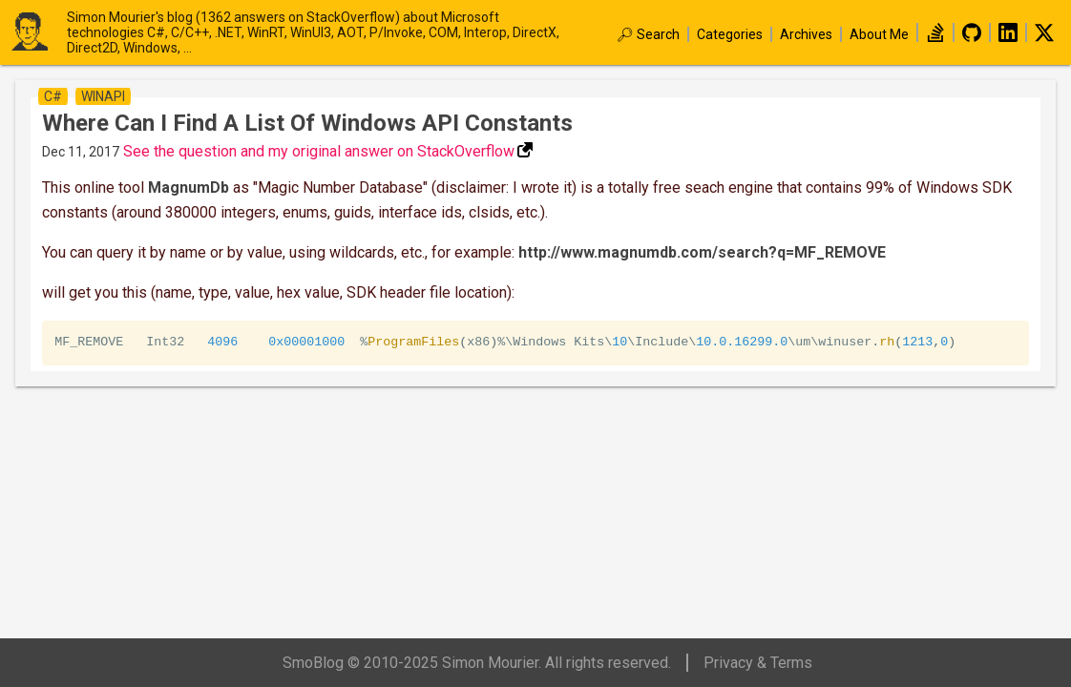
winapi (103, 96)
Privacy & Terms (758, 663)
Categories (730, 34)
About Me (879, 34)
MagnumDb (188, 187)
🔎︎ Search (648, 34)
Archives (806, 34)
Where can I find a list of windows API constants (307, 123)
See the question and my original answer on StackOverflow (318, 151)
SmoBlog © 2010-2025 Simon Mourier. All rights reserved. (477, 663)
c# (53, 96)
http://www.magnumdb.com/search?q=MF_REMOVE (702, 252)
